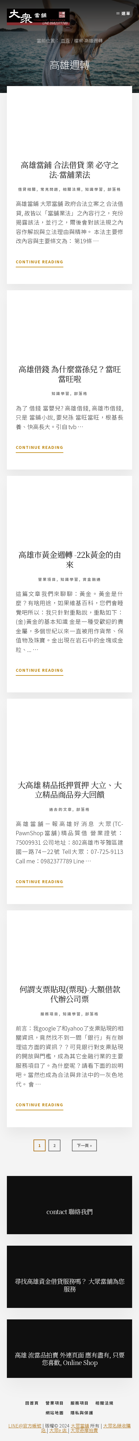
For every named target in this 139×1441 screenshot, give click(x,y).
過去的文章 (60, 809)
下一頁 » (84, 1146)
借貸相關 (27, 189)
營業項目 (47, 579)
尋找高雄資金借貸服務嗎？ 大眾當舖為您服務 (69, 1285)
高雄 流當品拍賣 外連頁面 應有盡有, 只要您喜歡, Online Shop (69, 1358)
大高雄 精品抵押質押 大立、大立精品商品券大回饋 (69, 789)
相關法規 (72, 189)
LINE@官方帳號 (24, 1425)
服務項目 (49, 1014)
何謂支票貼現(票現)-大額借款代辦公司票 (69, 993)
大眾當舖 (80, 1425)
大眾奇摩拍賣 (84, 1430)
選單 (126, 13)
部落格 (114, 189)
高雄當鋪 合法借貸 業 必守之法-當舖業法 (70, 169)
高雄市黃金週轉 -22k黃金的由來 (69, 559)
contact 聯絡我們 (69, 1211)
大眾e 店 (58, 1430)
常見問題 (49, 189)
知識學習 (94, 189)
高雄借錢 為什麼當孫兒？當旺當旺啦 (69, 373)
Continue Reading (39, 262)
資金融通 (92, 579)
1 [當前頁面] (40, 1146)
